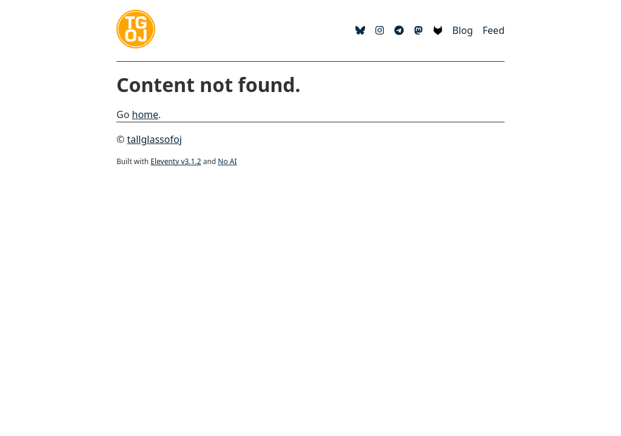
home (145, 114)
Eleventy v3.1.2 (175, 161)
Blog (462, 30)
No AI (227, 161)
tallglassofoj (154, 139)
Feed (494, 30)
